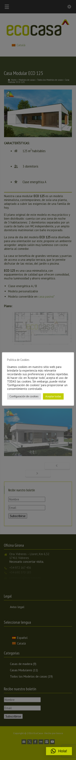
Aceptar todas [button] (53, 396)
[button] (59, 751)
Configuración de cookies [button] (24, 396)
